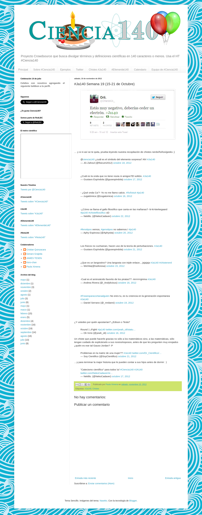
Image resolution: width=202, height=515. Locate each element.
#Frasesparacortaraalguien (95, 296)
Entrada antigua (173, 478)
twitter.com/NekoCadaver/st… (96, 373)
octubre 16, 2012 (123, 196)
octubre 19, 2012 (124, 302)
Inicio (130, 478)
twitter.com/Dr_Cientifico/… (147, 353)
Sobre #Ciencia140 (44, 69)
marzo (24, 309)
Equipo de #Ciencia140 (165, 69)
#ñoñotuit (131, 192)
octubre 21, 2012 (133, 249)
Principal (23, 69)
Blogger (133, 500)
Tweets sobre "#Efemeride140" (36, 225)
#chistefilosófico (97, 212)
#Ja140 (151, 159)
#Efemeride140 (120, 69)
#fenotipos (86, 229)
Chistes (95, 389)
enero (23, 317)
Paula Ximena (112, 384)
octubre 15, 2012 (115, 266)
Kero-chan (32, 262)
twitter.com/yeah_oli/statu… (121, 329)
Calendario (140, 69)
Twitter (79, 69)
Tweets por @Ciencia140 (33, 189)
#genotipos (107, 229)
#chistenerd (165, 262)
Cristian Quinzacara (36, 249)
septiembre (26, 332)
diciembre (25, 283)
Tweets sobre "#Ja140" (32, 213)
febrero (24, 313)
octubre (24, 291)
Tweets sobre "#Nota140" (33, 237)
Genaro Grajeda (34, 254)
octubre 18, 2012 (122, 162)
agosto (24, 294)
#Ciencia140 (127, 369)
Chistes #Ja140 (97, 69)
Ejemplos (65, 69)
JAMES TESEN (34, 258)
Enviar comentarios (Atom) (101, 483)
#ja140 (140, 192)
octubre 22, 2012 (121, 216)
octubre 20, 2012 (123, 232)
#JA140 (138, 369)
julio (22, 298)
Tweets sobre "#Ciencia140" (34, 201)
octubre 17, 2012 (133, 179)
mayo (23, 279)
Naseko (103, 500)
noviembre (26, 287)
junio (23, 302)
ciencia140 (89, 159)
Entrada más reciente (85, 478)
